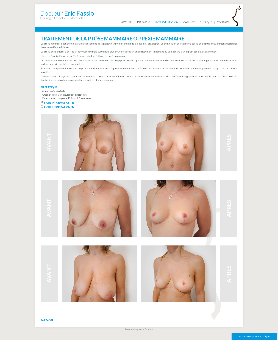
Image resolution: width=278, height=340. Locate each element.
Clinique (206, 22)
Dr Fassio (144, 22)
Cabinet (189, 22)
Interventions (167, 22)
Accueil (126, 22)
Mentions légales (134, 329)
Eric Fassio (67, 11)
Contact (223, 22)
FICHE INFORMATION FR (59, 102)
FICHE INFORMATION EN (59, 107)
